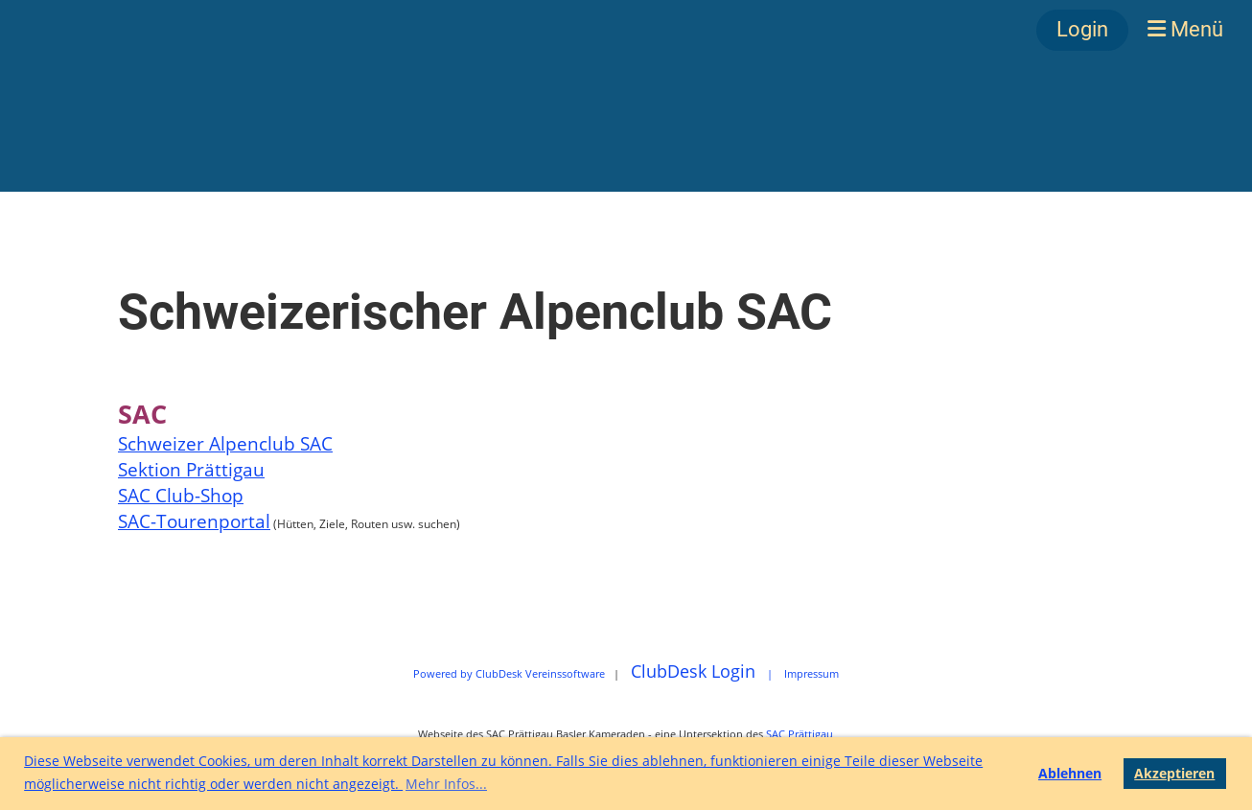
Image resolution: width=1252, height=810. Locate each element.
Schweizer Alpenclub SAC (225, 443)
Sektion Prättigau (191, 469)
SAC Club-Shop (180, 495)
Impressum (811, 673)
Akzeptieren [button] (1174, 773)
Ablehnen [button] (1069, 773)
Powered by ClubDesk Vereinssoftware (509, 673)
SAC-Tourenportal (194, 521)
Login (1082, 29)
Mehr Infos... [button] (446, 784)
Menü (1185, 29)
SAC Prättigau (799, 734)
